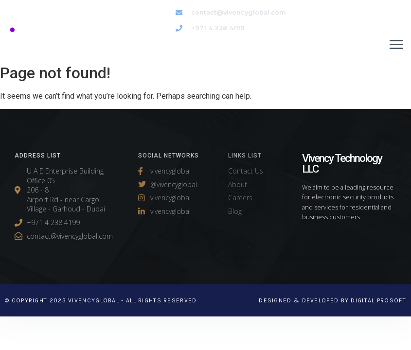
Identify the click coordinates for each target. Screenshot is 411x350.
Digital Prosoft (378, 300)
